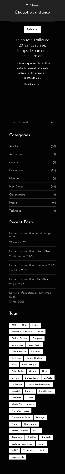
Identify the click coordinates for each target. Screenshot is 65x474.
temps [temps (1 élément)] (41, 444)
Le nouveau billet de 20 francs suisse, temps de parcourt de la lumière (32, 47)
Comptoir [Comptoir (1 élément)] (37, 338)
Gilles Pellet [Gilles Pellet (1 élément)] (18, 371)
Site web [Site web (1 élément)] (45, 437)
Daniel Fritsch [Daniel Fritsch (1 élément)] (19, 351)
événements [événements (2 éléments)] (18, 457)
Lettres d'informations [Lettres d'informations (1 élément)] (38, 384)
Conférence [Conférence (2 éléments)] (17, 345)
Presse (32, 203)
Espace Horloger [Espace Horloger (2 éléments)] (34, 358)
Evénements (32, 171)
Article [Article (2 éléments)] (35, 325)
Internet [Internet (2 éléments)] (16, 378)
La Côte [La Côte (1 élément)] (48, 378)
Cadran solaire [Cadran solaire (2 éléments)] (19, 338)
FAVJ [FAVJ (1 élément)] (14, 365)
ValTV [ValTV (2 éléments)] (15, 450)
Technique (32, 29)
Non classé (32, 187)
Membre (32, 179)
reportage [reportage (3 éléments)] (17, 437)
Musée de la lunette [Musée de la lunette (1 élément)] (23, 404)
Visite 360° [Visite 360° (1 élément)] (28, 450)
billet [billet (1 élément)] (40, 332)
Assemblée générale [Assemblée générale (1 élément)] (22, 332)
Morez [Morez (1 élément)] (29, 398)
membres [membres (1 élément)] (16, 398)
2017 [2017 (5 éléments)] (14, 325)
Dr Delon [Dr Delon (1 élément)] (16, 358)
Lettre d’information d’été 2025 (28, 279)
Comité (32, 163)
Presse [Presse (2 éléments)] (36, 431)
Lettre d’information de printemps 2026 (30, 235)
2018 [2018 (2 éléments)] (24, 325)
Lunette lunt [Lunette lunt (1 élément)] (45, 391)
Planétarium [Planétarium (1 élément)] (30, 424)
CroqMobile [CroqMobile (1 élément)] (35, 345)
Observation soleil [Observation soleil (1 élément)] (21, 417)
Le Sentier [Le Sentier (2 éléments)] (17, 384)
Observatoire (32, 195)
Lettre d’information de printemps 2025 (30, 294)
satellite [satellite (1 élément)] (32, 437)
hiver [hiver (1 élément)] (45, 371)
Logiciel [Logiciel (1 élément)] (16, 391)
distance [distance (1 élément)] (35, 351)
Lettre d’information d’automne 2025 (32, 265)
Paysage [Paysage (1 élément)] (40, 417)
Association (32, 155)
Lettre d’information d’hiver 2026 (29, 251)
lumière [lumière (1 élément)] (29, 391)
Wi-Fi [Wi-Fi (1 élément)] (42, 450)
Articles (32, 147)
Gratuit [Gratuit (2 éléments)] (33, 371)
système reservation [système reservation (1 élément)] (22, 444)
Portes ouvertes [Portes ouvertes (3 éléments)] (20, 431)
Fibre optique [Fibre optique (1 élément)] (29, 365)
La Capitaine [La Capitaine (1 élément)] (31, 378)
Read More (31, 84)
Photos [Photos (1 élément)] (15, 424)
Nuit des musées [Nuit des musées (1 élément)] (20, 411)
